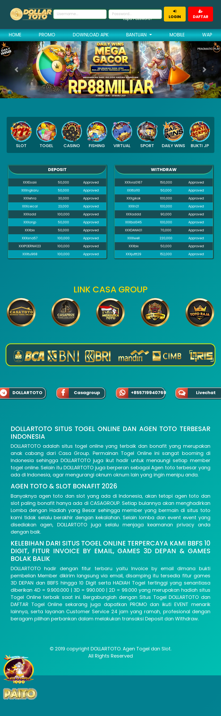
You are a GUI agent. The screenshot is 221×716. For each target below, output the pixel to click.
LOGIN (175, 14)
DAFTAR (200, 14)
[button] (16, 70)
